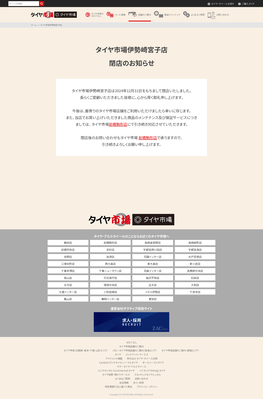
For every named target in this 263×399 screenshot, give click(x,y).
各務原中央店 (195, 271)
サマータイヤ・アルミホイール (131, 366)
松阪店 (195, 278)
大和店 (195, 285)
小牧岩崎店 (110, 292)
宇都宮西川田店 (152, 250)
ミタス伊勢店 (152, 292)
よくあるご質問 (122, 378)
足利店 (110, 250)
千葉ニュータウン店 (110, 271)
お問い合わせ (141, 378)
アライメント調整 (114, 358)
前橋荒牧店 (68, 250)
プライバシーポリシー (147, 386)
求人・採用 (138, 382)
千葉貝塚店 (68, 271)
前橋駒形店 (118, 124)
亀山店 (68, 299)
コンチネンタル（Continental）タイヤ (116, 370)
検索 (41, 3)
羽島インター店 (153, 271)
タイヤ (118, 354)
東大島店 (152, 264)
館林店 (68, 243)
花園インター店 (153, 257)
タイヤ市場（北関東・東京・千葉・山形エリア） (86, 350)
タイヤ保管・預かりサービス (116, 374)
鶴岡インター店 (110, 299)
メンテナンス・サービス (137, 354)
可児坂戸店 (110, 278)
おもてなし (131, 342)
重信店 (153, 299)
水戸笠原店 (195, 257)
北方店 (68, 285)
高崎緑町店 (195, 243)
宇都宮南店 (195, 250)
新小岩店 (195, 264)
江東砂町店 (68, 264)
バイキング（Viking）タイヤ (152, 370)
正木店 (153, 285)
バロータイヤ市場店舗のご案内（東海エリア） (134, 350)
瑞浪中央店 (110, 285)
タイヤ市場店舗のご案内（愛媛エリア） (180, 350)
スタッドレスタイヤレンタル (147, 374)
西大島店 (110, 264)
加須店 (110, 257)
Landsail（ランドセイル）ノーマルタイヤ (118, 362)
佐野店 (68, 257)
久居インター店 (68, 292)
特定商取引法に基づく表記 (118, 386)
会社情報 (124, 382)
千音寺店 (195, 292)
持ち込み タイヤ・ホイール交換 (142, 358)
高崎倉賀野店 (153, 243)
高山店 (68, 278)
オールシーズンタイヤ (153, 362)
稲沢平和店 (152, 278)
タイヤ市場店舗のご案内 (131, 346)
